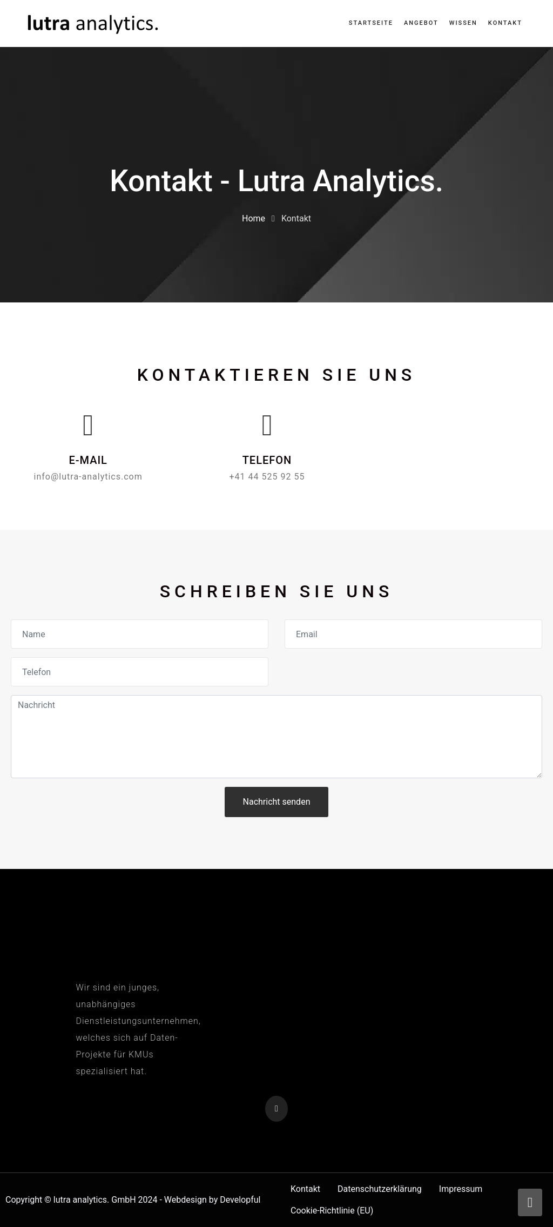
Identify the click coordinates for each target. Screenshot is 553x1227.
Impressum (461, 1189)
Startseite (371, 22)
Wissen (463, 22)
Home (253, 218)
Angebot (421, 22)
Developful (240, 1200)
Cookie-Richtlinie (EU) (332, 1210)
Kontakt (505, 22)
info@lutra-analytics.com (88, 476)
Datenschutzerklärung (380, 1189)
